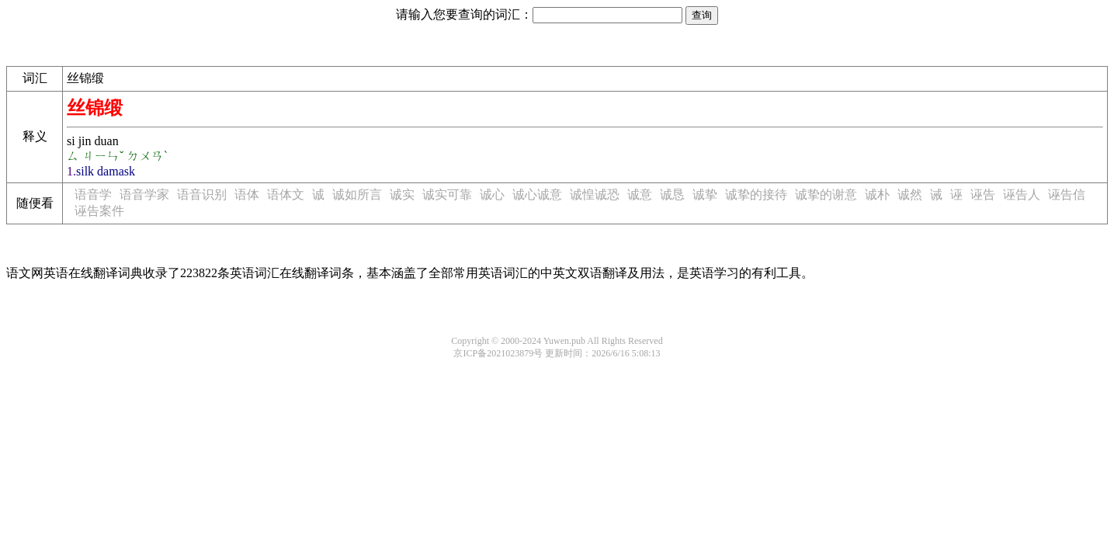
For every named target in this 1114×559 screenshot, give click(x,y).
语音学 (93, 194)
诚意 (639, 194)
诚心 (492, 194)
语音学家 (144, 194)
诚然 (909, 194)
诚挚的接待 (756, 194)
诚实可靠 (447, 194)
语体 (246, 194)
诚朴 (877, 194)
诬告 (982, 194)
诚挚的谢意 (826, 194)
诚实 (402, 194)
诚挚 (704, 194)
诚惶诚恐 (594, 194)
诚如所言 (357, 194)
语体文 (285, 194)
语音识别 (202, 194)
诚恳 (672, 194)
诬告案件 (99, 210)
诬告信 (1066, 194)
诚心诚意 (537, 194)
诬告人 (1021, 194)
